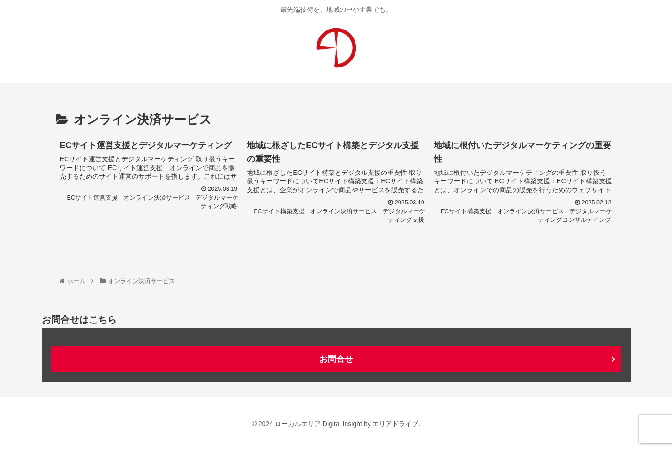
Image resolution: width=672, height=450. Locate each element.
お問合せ (336, 359)
